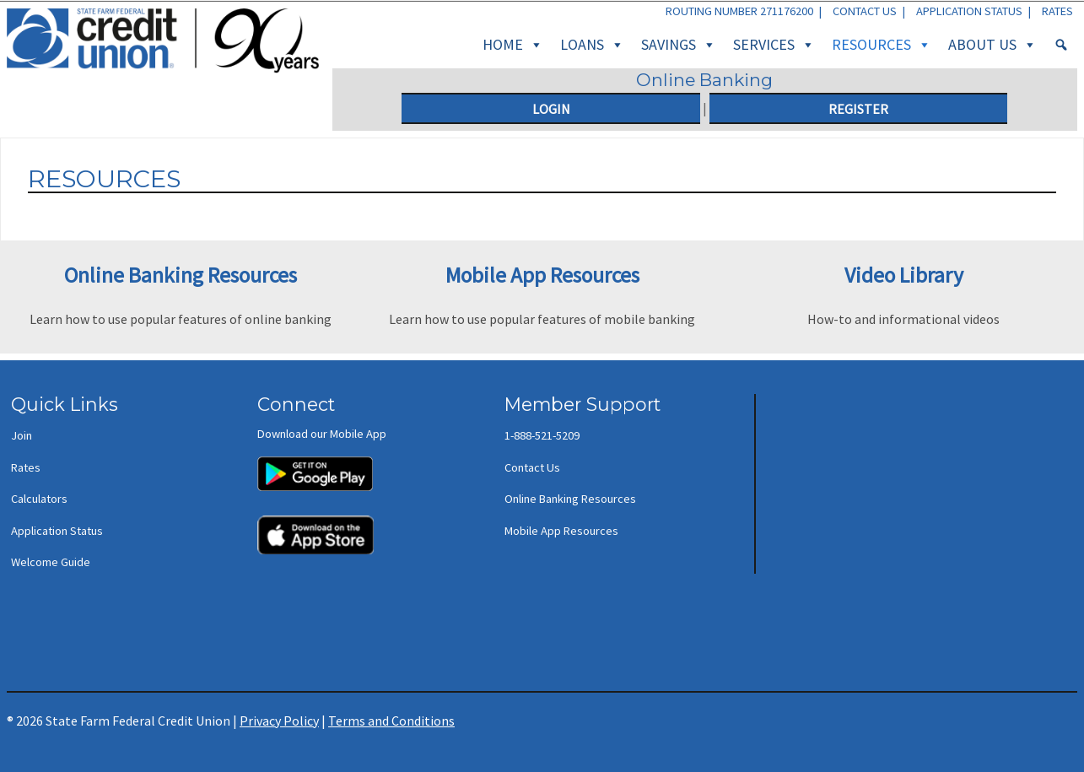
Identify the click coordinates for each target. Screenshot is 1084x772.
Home (513, 45)
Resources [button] (881, 45)
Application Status (969, 11)
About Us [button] (992, 45)
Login (551, 108)
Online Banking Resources (570, 498)
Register (858, 108)
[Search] (1061, 45)
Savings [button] (678, 45)
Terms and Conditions (391, 720)
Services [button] (774, 45)
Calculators (39, 498)
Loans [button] (592, 45)
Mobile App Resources (561, 530)
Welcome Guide (50, 562)
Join (21, 435)
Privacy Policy (279, 720)
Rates (1057, 11)
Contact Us (865, 11)
